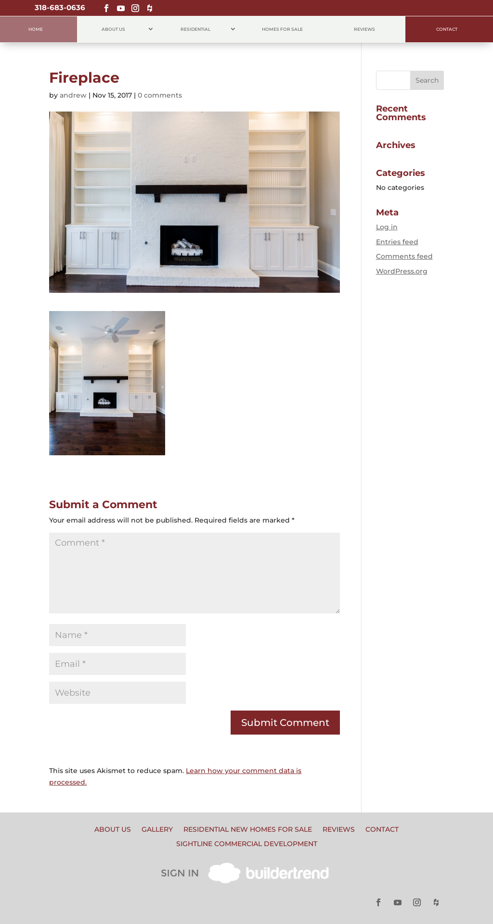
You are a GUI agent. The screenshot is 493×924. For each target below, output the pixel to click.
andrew (73, 95)
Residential (195, 29)
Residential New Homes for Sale (247, 830)
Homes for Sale (282, 29)
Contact (446, 29)
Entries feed (397, 241)
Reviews (364, 29)
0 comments (160, 95)
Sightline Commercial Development (246, 844)
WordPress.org (402, 271)
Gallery (157, 830)
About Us (113, 29)
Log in (387, 227)
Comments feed (404, 256)
